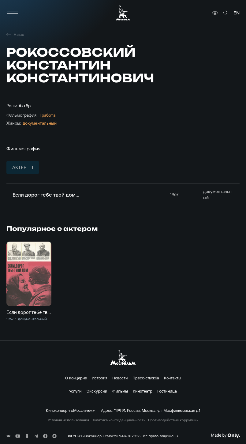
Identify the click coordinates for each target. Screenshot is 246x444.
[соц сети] (8, 436)
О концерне (76, 377)
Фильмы (120, 391)
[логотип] (123, 12)
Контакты (172, 377)
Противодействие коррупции (173, 420)
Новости (120, 377)
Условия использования (68, 420)
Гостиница (167, 391)
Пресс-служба (145, 377)
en (236, 13)
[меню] (12, 13)
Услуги (75, 391)
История (99, 377)
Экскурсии (97, 391)
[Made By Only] (225, 435)
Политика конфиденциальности (118, 420)
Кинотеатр (142, 391)
